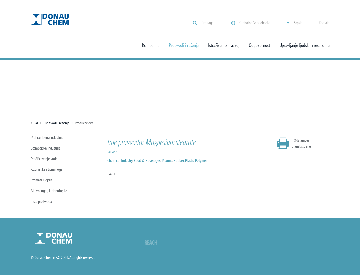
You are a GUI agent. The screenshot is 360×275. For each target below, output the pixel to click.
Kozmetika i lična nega (46, 169)
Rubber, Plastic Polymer (190, 160)
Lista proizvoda (41, 201)
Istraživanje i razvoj (223, 45)
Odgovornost (259, 45)
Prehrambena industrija (47, 137)
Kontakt (324, 22)
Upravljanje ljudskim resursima (305, 45)
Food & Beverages (147, 160)
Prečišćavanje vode (44, 158)
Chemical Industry (119, 160)
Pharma (167, 160)
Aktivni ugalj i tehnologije (49, 190)
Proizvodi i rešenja (184, 45)
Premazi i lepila (41, 180)
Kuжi (34, 122)
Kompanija (150, 45)
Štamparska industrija (45, 148)
